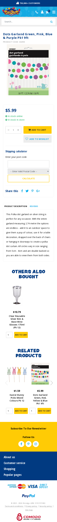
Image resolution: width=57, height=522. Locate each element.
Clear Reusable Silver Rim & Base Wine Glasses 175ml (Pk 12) (17, 322)
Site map (29, 510)
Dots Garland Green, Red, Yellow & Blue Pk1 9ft (40, 399)
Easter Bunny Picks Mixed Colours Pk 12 (17, 397)
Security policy (45, 506)
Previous (5, 382)
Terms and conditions (14, 506)
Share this (11, 191)
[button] (37, 139)
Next (50, 382)
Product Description (15, 206)
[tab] (15, 206)
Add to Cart (37, 129)
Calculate (28, 178)
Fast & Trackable (28, 3)
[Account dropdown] (42, 12)
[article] (17, 313)
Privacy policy (31, 506)
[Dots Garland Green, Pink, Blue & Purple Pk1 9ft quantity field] (13, 130)
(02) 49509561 (37, 12)
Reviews (34, 206)
